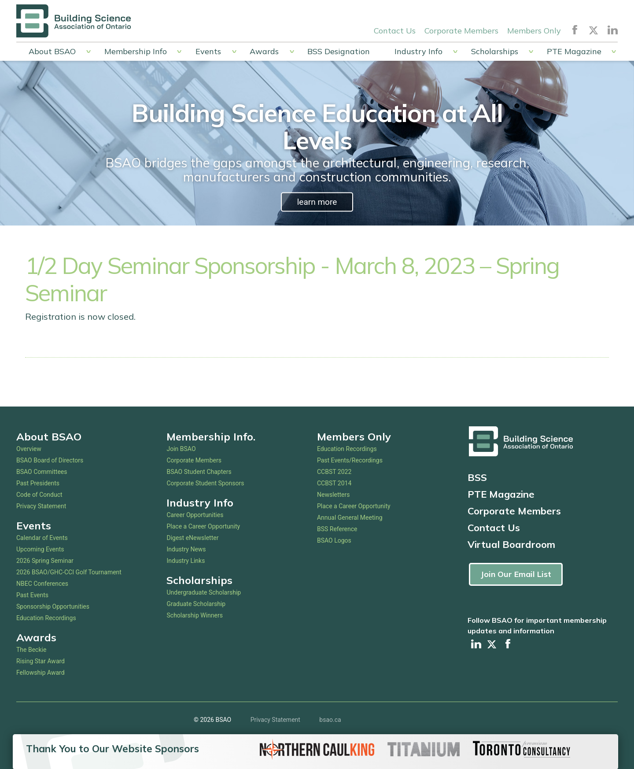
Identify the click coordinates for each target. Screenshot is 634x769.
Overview (28, 448)
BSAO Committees (41, 471)
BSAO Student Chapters (198, 471)
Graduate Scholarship (195, 603)
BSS (477, 477)
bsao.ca (330, 720)
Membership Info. (210, 436)
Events (208, 51)
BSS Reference (337, 528)
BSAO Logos (334, 540)
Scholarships (494, 51)
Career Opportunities (194, 514)
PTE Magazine (574, 51)
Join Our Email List (515, 574)
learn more (317, 202)
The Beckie (31, 649)
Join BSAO (180, 448)
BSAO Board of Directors (49, 460)
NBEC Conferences (42, 583)
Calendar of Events (42, 537)
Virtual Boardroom (511, 544)
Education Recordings (46, 617)
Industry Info (418, 51)
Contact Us (395, 30)
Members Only (534, 30)
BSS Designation (338, 51)
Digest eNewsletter (192, 537)
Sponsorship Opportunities (52, 606)
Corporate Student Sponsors (205, 483)
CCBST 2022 (334, 471)
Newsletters (333, 494)
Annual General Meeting (350, 517)
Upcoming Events (40, 549)
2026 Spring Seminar (45, 560)
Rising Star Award (40, 661)
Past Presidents (37, 483)
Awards (264, 51)
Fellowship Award (40, 672)
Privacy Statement (41, 506)
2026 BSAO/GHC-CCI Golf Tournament (69, 572)
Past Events (32, 595)
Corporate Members (461, 30)
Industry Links (185, 560)
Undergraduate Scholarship (203, 592)
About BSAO (52, 51)
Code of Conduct (39, 494)
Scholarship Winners (194, 615)
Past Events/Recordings (350, 460)
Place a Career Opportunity (203, 526)
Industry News (186, 549)
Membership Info (135, 51)
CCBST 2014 (334, 483)
